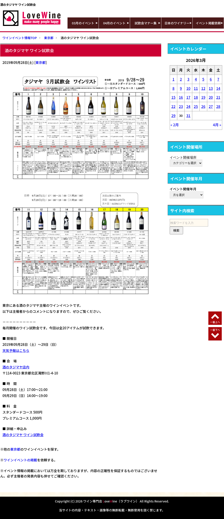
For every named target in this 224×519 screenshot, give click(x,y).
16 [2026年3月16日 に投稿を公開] (181, 97)
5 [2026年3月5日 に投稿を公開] (203, 79)
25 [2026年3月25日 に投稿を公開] (196, 106)
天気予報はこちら (15, 350)
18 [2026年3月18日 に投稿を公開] (196, 97)
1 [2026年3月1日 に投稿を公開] (173, 79)
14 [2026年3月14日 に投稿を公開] (218, 88)
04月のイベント (114, 23)
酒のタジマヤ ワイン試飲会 (22, 434)
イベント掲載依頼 (208, 23)
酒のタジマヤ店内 (15, 367)
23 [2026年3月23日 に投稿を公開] (181, 106)
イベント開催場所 (183, 157)
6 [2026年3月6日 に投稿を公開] (211, 79)
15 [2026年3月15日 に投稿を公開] (173, 97)
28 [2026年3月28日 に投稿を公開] (218, 106)
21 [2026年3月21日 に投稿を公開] (218, 97)
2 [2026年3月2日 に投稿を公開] (181, 79)
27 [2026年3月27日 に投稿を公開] (211, 106)
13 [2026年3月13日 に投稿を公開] (211, 88)
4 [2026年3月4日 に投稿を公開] (196, 79)
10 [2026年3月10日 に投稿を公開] (188, 88)
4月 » (217, 124)
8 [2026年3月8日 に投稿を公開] (173, 88)
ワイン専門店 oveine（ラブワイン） (111, 501)
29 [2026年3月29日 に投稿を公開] (173, 115)
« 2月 (175, 124)
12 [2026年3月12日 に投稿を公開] (203, 88)
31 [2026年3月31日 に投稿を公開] (188, 115)
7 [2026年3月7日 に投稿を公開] (218, 79)
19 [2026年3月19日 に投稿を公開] (203, 97)
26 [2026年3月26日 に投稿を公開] (203, 106)
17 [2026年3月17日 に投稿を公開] (188, 97)
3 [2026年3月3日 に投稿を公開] (188, 79)
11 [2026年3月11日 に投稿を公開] (196, 88)
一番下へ (215, 330)
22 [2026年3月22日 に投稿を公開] (173, 106)
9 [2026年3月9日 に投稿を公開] (181, 88)
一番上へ (215, 322)
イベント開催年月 (183, 189)
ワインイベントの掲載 (20, 460)
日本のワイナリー (177, 23)
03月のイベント (83, 23)
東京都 (41, 62)
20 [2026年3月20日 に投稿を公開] (211, 97)
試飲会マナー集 (146, 23)
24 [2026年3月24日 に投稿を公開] (188, 106)
